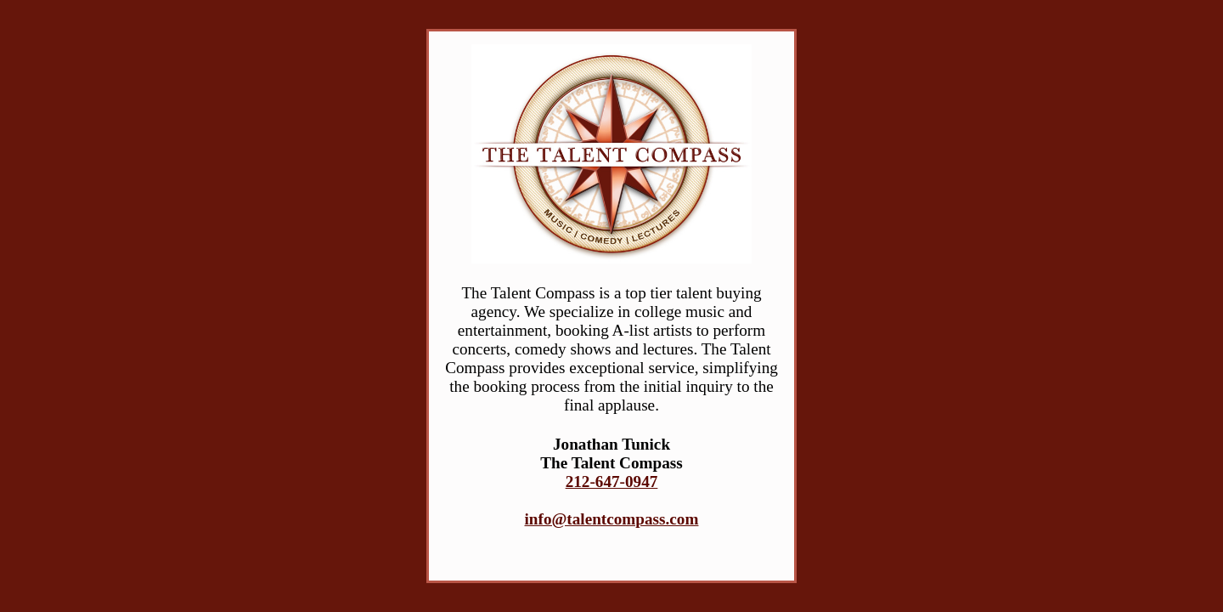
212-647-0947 (612, 481)
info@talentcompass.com (612, 519)
